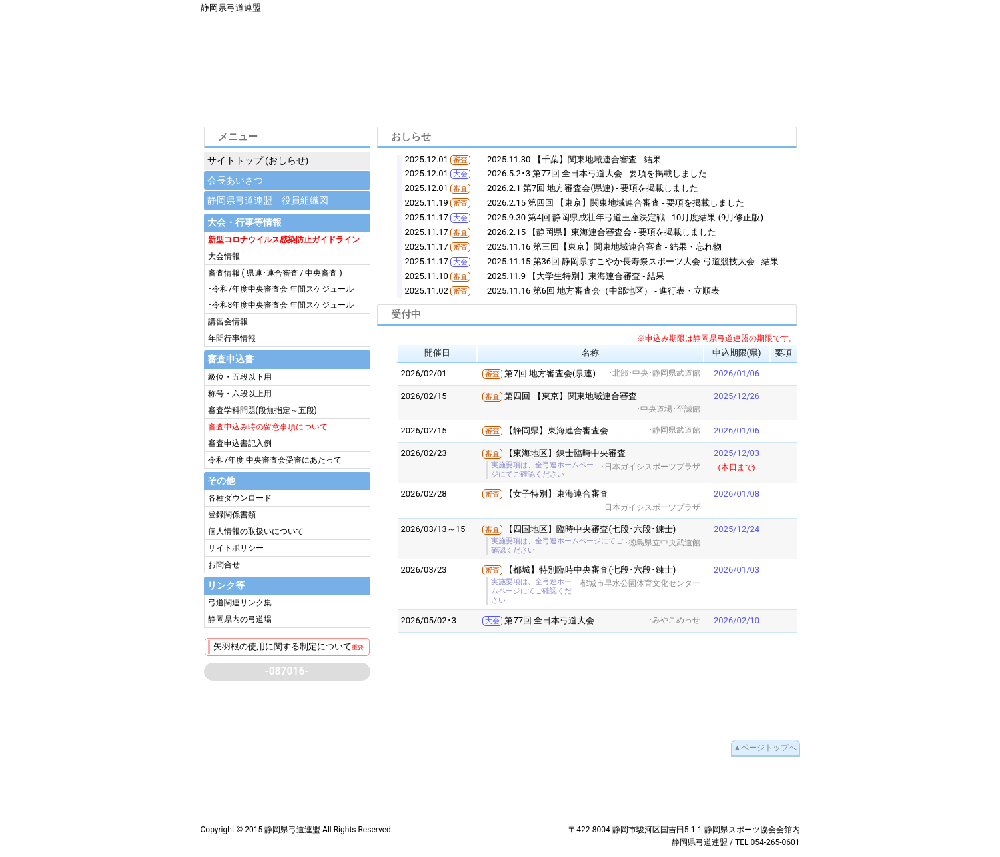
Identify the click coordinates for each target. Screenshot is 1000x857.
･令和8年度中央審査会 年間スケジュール (281, 305)
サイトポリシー (236, 548)
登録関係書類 (232, 514)
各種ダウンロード (240, 498)
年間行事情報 (232, 338)
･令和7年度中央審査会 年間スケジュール (281, 289)
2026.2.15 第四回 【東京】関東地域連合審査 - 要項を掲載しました (616, 203)
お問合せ (224, 564)
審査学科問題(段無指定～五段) (262, 410)
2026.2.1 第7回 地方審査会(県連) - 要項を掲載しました (592, 188)
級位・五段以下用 (240, 377)
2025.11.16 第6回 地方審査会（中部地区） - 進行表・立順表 (603, 291)
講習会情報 (228, 321)
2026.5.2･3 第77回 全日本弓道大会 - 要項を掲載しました (597, 173)
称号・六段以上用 (240, 393)
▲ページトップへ (765, 747)
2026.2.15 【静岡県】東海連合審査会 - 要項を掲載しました (601, 232)
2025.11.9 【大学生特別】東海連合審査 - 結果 (575, 276)
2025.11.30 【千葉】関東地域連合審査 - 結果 (574, 159)
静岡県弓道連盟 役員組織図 (267, 200)
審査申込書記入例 (240, 443)
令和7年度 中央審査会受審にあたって (275, 460)
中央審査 (321, 273)
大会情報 (224, 256)
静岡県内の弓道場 (240, 619)
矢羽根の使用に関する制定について (288, 646)
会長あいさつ (235, 180)
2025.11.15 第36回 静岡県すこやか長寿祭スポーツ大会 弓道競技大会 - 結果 (633, 261)
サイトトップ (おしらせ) (258, 160)
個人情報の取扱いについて (256, 531)
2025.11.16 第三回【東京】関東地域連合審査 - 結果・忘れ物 (604, 247)
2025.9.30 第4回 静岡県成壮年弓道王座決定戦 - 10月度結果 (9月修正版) (625, 217)
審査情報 (225, 273)
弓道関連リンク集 (240, 602)
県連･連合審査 (272, 273)
